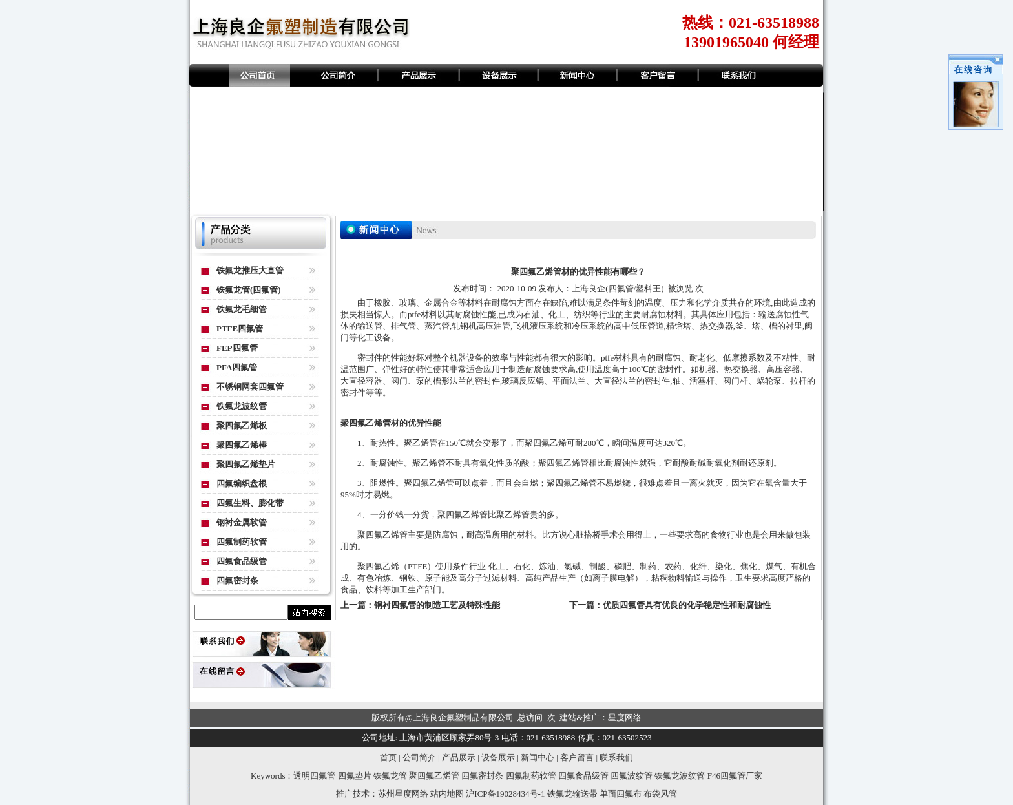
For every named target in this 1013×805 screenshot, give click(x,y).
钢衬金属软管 (241, 522)
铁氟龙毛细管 (241, 309)
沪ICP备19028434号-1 (505, 794)
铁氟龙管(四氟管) (248, 290)
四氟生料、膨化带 (250, 503)
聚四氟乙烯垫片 (245, 464)
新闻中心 (537, 757)
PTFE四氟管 (239, 328)
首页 (388, 757)
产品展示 (458, 757)
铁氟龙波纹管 (241, 406)
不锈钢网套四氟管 (250, 387)
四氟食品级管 (241, 561)
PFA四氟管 (236, 367)
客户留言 (577, 757)
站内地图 (447, 794)
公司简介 (419, 757)
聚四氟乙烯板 (241, 425)
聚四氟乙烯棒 (241, 445)
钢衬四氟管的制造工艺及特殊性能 (437, 605)
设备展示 (498, 757)
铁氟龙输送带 (572, 794)
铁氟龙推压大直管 (250, 270)
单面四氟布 (621, 794)
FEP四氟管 (237, 348)
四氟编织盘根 (241, 483)
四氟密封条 (237, 580)
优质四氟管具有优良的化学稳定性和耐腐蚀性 (687, 605)
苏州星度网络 (403, 794)
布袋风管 (660, 794)
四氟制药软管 (241, 542)
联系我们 (616, 757)
